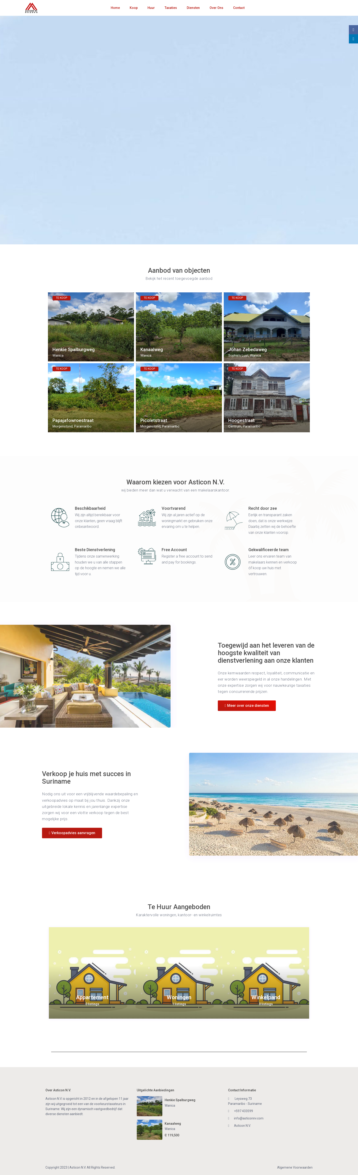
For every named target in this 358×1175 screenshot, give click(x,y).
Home (115, 8)
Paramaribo (83, 426)
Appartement (92, 997)
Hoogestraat (241, 420)
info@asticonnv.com (248, 1118)
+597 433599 (243, 1111)
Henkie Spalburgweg (74, 349)
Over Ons (216, 8)
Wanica (58, 355)
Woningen (179, 997)
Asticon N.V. (242, 1125)
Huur (151, 8)
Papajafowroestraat (73, 420)
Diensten (193, 8)
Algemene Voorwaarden (295, 1167)
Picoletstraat (153, 420)
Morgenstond (63, 426)
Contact (239, 8)
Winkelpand (265, 997)
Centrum (234, 426)
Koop (134, 8)
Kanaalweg (151, 349)
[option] (92, 973)
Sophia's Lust (238, 355)
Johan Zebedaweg (247, 349)
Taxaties (171, 8)
